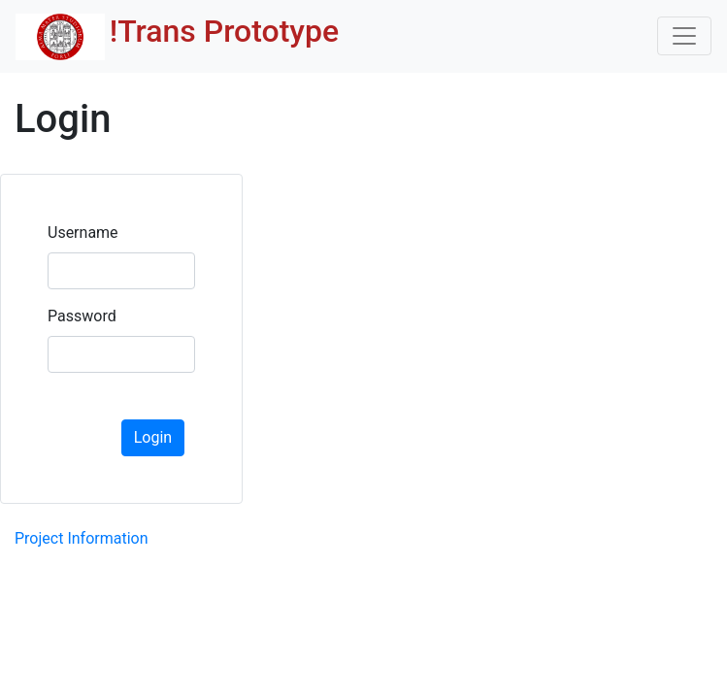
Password (82, 316)
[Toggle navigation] (684, 36)
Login (153, 437)
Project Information (82, 538)
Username (83, 232)
